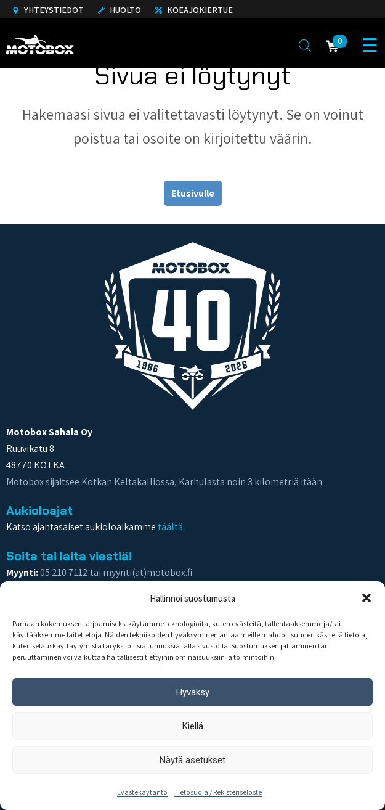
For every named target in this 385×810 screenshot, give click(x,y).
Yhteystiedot (48, 9)
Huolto (119, 9)
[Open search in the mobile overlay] (305, 45)
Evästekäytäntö (142, 791)
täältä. (171, 526)
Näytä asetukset (192, 760)
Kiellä (192, 726)
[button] (366, 598)
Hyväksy (192, 692)
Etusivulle (192, 193)
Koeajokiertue (194, 9)
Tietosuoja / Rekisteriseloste (218, 791)
